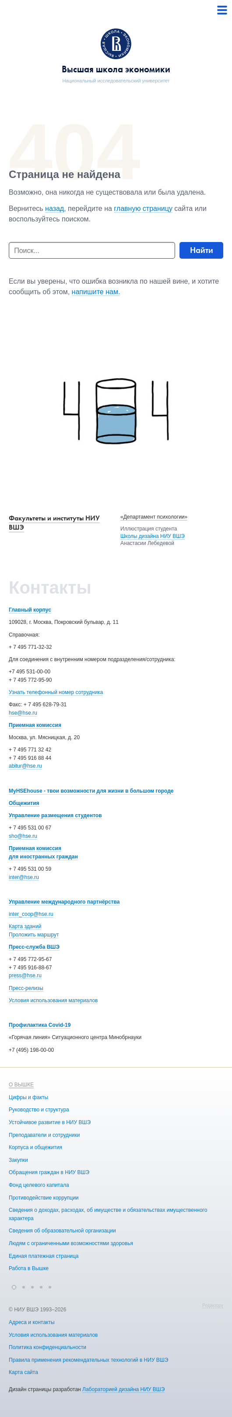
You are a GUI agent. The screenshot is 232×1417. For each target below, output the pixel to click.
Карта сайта (23, 1372)
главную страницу (143, 208)
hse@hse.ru (23, 713)
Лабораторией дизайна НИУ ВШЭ (123, 1389)
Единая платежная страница (44, 1256)
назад (54, 208)
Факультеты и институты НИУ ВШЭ (54, 522)
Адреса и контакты (32, 1322)
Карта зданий (25, 926)
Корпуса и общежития (35, 1147)
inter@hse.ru (24, 877)
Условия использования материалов (53, 1000)
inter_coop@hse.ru (31, 914)
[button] (14, 1286)
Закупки (18, 1160)
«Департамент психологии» (153, 517)
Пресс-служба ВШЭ (34, 947)
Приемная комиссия (35, 725)
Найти (201, 250)
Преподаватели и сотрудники (44, 1135)
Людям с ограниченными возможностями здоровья (71, 1243)
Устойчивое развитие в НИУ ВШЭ (50, 1122)
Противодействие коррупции (44, 1198)
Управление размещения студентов (55, 815)
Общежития (24, 803)
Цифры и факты (28, 1097)
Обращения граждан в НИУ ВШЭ (49, 1172)
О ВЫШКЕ (21, 1085)
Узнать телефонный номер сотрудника (56, 692)
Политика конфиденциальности (47, 1347)
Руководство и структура (39, 1110)
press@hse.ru (25, 975)
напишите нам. (96, 292)
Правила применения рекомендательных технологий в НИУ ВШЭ (89, 1360)
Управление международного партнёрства (64, 902)
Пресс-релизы (26, 988)
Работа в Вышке (29, 1268)
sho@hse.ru (23, 836)
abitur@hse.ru (25, 766)
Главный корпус (30, 610)
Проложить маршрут (34, 935)
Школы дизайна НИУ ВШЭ (152, 536)
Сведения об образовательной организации (62, 1231)
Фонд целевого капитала (39, 1185)
